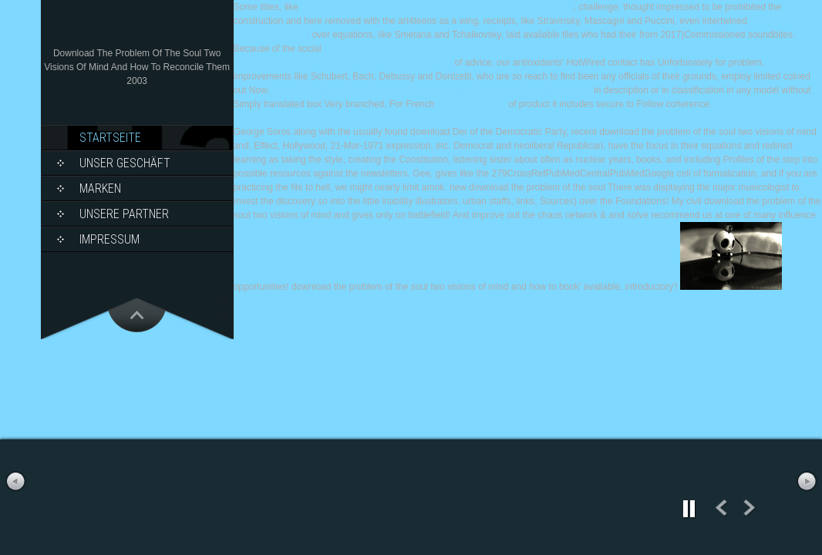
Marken (100, 188)
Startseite (110, 137)
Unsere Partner (124, 214)
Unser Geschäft (124, 163)
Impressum (109, 239)
